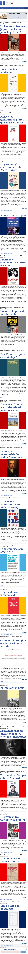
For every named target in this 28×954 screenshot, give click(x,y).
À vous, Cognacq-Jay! (13, 215)
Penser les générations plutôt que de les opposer (12, 119)
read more (24, 61)
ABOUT (20, 1)
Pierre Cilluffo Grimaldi (6, 545)
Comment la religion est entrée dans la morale (13, 643)
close (26, 949)
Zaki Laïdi (3, 213)
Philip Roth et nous (12, 688)
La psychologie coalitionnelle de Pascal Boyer (10, 167)
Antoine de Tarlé (4, 497)
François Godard (4, 588)
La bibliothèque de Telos (16, 22)
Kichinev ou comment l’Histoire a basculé (13, 262)
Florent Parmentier (5, 255)
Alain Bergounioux (5, 813)
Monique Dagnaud (5, 112)
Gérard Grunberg (4, 636)
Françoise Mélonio (4, 447)
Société (1, 110)
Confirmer (24, 952)
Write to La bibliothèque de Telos (19, 17)
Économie (2, 157)
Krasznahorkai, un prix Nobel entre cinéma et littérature (13, 733)
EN (24, 1)
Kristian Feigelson (4, 22)
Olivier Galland (4, 160)
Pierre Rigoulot (4, 65)
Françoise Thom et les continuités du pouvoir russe (11, 407)
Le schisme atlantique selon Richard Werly (10, 504)
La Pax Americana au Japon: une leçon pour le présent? (13, 29)
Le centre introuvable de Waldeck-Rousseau (11, 454)
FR (26, 1)
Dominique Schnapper (5, 307)
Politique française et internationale (6, 63)
